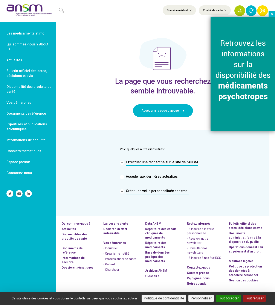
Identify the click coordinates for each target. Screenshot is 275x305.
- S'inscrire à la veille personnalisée (200, 231)
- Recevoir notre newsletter (197, 241)
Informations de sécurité (73, 260)
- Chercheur (111, 269)
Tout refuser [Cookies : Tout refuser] (254, 298)
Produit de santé (214, 10)
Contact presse (198, 273)
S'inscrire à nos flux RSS (205, 258)
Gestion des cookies (243, 280)
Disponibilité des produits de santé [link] (28, 89)
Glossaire (152, 276)
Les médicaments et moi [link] (25, 33)
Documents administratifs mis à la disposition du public (245, 237)
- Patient (109, 264)
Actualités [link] (14, 60)
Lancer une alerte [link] (115, 223)
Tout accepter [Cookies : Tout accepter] (228, 298)
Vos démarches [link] (18, 103)
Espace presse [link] (18, 162)
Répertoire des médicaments (156, 245)
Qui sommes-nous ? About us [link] (27, 46)
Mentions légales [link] (241, 261)
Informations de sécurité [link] (26, 140)
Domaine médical (179, 10)
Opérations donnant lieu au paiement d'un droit (246, 249)
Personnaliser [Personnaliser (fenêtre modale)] (201, 298)
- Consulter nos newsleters (197, 250)
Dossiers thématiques (77, 267)
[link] (28, 11)
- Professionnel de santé (119, 259)
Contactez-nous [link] (19, 173)
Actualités (69, 229)
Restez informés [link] (199, 223)
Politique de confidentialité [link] (164, 298)
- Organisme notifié (116, 253)
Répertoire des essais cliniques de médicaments (161, 233)
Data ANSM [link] (153, 223)
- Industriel (110, 248)
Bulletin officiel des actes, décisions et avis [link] (26, 73)
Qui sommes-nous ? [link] (76, 223)
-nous (198, 278)
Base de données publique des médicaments (157, 257)
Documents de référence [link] (26, 113)
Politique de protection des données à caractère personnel (245, 271)
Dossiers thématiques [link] (23, 151)
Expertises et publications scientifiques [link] (26, 126)
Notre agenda (196, 283)
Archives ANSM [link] (156, 270)
